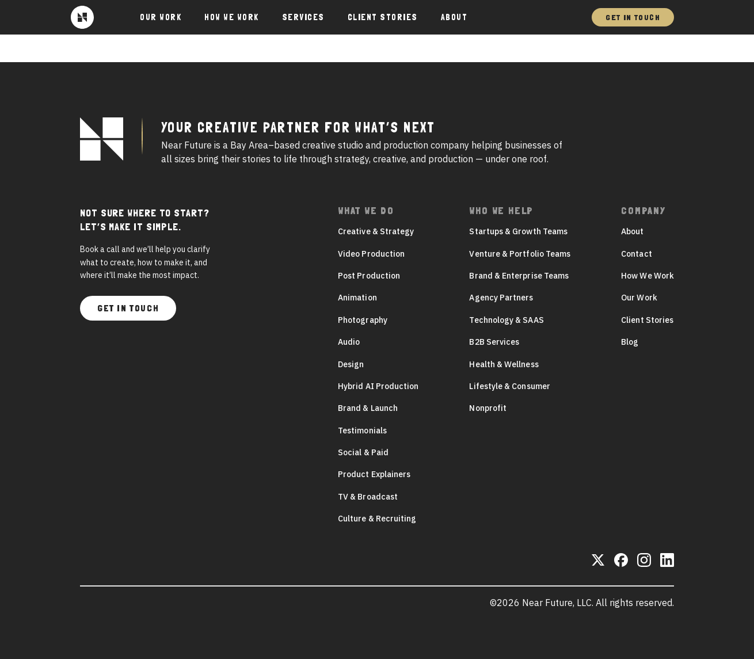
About (454, 17)
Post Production (369, 276)
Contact (636, 254)
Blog (629, 342)
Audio (349, 342)
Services (303, 17)
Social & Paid (363, 452)
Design (351, 364)
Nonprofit (488, 408)
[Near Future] (82, 17)
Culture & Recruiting (377, 518)
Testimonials (362, 430)
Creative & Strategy (376, 231)
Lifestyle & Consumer (509, 386)
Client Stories (383, 17)
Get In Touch (633, 17)
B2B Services (494, 342)
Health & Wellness (503, 364)
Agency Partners (501, 297)
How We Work (231, 17)
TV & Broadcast (368, 497)
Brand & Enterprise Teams (519, 276)
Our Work (160, 17)
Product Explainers (374, 474)
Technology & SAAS (506, 320)
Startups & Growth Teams (518, 231)
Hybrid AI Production (378, 386)
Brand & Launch (368, 408)
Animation (357, 297)
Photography (362, 320)
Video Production (371, 254)
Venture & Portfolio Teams (519, 254)
